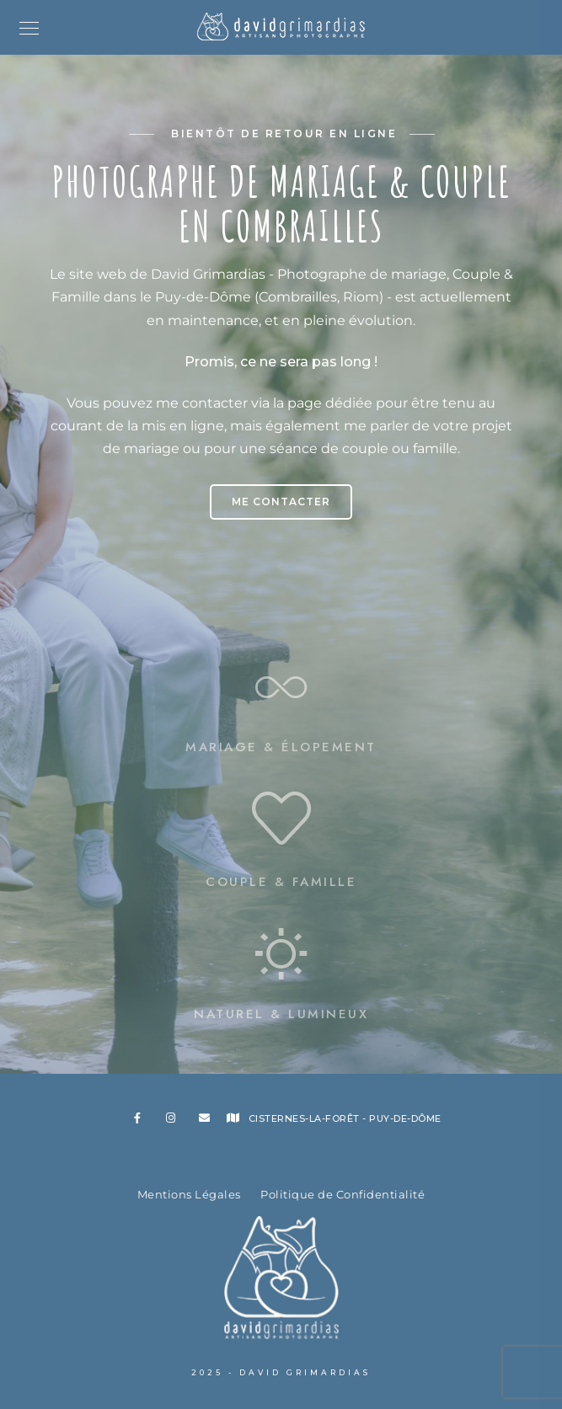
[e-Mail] (207, 1121)
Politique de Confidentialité (342, 1194)
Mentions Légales (189, 1194)
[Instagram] (174, 1121)
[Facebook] (142, 1121)
